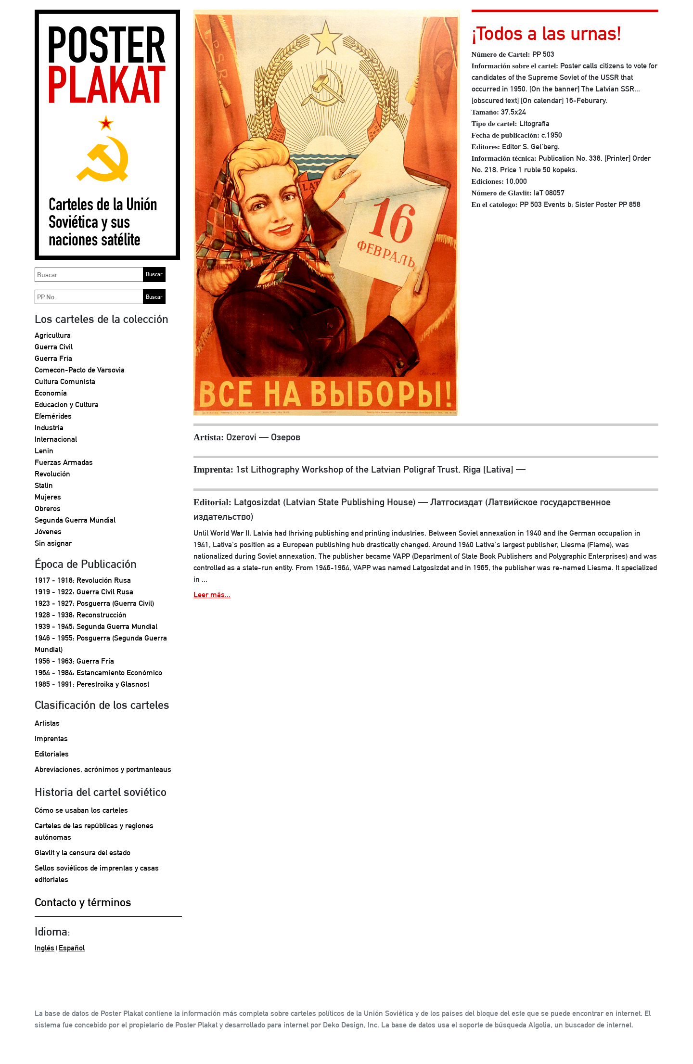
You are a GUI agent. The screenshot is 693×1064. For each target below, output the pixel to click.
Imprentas (51, 738)
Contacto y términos (83, 902)
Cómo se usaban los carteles (81, 810)
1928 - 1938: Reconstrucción (81, 614)
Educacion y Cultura (67, 404)
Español (72, 947)
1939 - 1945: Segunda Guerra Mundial (96, 626)
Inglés (44, 947)
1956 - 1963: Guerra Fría (74, 661)
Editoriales (52, 753)
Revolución (52, 473)
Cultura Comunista (65, 381)
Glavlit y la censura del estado (82, 852)
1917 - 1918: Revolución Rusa (83, 580)
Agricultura (53, 335)
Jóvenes (48, 531)
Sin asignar (53, 543)
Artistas (47, 723)
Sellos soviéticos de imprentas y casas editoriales (97, 873)
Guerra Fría (53, 358)
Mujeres (48, 496)
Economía (51, 392)
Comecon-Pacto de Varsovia (80, 369)
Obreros (48, 508)
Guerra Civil (54, 346)
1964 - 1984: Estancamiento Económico (98, 672)
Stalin (44, 485)
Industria (49, 427)
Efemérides (53, 416)
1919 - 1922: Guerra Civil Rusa (84, 591)
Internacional (56, 439)
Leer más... (212, 594)
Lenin (44, 450)
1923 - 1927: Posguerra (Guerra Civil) (94, 603)
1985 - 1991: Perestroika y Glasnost (92, 684)
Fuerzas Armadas (64, 462)
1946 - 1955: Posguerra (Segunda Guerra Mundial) (101, 643)
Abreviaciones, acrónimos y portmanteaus (103, 769)
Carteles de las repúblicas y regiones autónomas (94, 831)
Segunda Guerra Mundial (75, 520)
